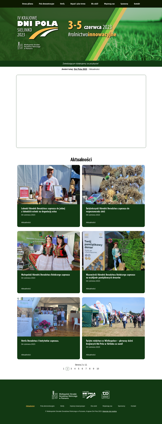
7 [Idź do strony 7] (86, 369)
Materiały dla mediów (110, 411)
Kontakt (137, 4)
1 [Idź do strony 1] (63, 369)
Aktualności (26, 222)
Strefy (62, 4)
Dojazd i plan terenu (77, 4)
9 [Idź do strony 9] (93, 369)
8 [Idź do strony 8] (89, 369)
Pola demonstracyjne (46, 4)
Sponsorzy (124, 4)
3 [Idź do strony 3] (71, 369)
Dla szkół (94, 4)
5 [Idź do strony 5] (78, 369)
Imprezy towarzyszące (77, 406)
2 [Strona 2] (67, 369)
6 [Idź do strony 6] (82, 369)
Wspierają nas (109, 4)
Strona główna (27, 4)
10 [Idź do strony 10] (98, 369)
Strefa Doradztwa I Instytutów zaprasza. (40, 341)
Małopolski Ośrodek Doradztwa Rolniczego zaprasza (45, 275)
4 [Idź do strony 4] (75, 369)
